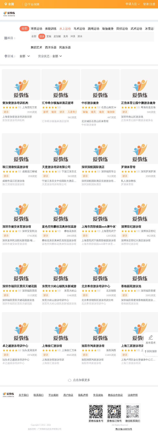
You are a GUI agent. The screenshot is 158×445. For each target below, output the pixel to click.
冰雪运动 (150, 28)
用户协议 (68, 395)
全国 (11, 4)
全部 (24, 28)
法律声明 (133, 395)
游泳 (41, 36)
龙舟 (65, 36)
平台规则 (53, 395)
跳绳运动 (93, 28)
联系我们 (38, 395)
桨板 (48, 36)
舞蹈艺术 (36, 47)
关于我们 (24, 395)
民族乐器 (65, 47)
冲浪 (72, 36)
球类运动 (36, 28)
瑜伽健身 (108, 28)
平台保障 (33, 4)
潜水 (79, 36)
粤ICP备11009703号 (123, 429)
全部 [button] (25, 56)
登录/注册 (149, 4)
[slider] (11, 108)
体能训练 (50, 28)
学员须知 (98, 395)
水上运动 (65, 28)
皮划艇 (57, 36)
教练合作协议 (115, 395)
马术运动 (79, 28)
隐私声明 (83, 395)
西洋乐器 (50, 47)
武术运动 (136, 28)
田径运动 (122, 28)
